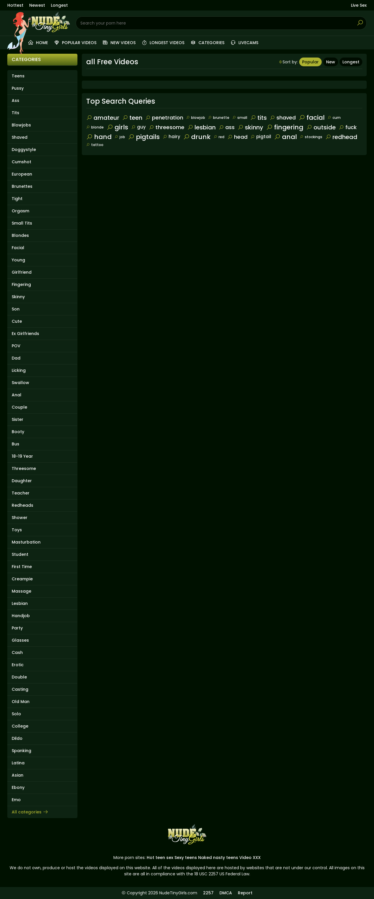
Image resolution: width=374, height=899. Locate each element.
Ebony (18, 787)
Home (38, 43)
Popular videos (75, 43)
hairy (171, 136)
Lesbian (20, 603)
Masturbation (26, 542)
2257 (208, 893)
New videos (119, 43)
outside (321, 127)
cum (334, 117)
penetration (164, 117)
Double (19, 677)
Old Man (21, 701)
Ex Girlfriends (25, 333)
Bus (15, 444)
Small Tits (22, 223)
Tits (15, 113)
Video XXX (250, 857)
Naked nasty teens (218, 857)
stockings (311, 136)
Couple (19, 407)
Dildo (17, 738)
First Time (22, 567)
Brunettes (22, 186)
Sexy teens (185, 857)
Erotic (18, 665)
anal (285, 136)
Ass (15, 100)
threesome (166, 127)
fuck (348, 127)
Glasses (20, 640)
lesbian (201, 127)
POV (16, 346)
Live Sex (359, 5)
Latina (18, 763)
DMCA (225, 893)
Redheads (22, 505)
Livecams (244, 43)
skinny (250, 127)
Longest (59, 5)
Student (20, 554)
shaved (283, 117)
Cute (17, 321)
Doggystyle (24, 149)
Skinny (18, 297)
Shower (19, 517)
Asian (17, 775)
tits (258, 118)
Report (245, 893)
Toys (17, 530)
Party (17, 628)
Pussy (18, 88)
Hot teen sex (160, 857)
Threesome (24, 468)
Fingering (21, 284)
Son (16, 309)
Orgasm (20, 211)
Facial (18, 248)
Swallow (20, 383)
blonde (95, 127)
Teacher (21, 493)
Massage (21, 591)
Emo (16, 800)
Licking (19, 370)
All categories (30, 812)
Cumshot (21, 162)
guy (138, 127)
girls (117, 127)
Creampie (22, 579)
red (219, 136)
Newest (37, 5)
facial (312, 117)
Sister (17, 419)
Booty (18, 432)
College (20, 726)
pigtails (144, 136)
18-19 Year (22, 456)
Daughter (22, 481)
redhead (341, 137)
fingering (284, 127)
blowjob (195, 117)
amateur (102, 118)
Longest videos (162, 43)
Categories (207, 43)
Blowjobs (21, 125)
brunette (218, 117)
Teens (18, 76)
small (239, 117)
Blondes (20, 235)
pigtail (260, 136)
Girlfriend (22, 272)
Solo (16, 714)
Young (18, 260)
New (330, 62)
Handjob (21, 616)
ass (227, 127)
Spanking (21, 751)
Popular (310, 62)
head (237, 136)
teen (132, 118)
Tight (17, 199)
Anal (16, 395)
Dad (16, 358)
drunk (197, 136)
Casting (20, 689)
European (22, 174)
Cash (17, 652)
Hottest (15, 5)
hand (99, 136)
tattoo (94, 144)
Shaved (19, 137)
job (120, 136)
